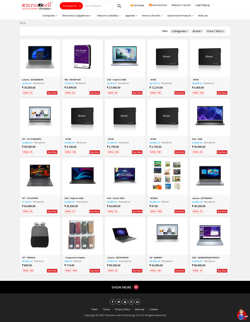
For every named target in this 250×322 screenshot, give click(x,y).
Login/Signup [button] (202, 5)
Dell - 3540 (197, 139)
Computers (49, 15)
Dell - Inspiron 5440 (116, 79)
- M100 (153, 79)
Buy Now (52, 92)
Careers (153, 309)
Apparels (131, 15)
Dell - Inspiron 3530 (74, 198)
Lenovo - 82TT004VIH (202, 198)
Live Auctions (158, 5)
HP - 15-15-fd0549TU (32, 139)
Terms (106, 309)
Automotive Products (180, 15)
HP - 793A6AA (28, 257)
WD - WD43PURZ (73, 79)
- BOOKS (154, 198)
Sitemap (139, 309)
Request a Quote (181, 5)
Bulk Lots (203, 15)
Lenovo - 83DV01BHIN (118, 257)
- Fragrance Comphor (75, 257)
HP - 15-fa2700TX (30, 198)
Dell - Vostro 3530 (115, 198)
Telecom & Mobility (108, 15)
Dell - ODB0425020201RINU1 (206, 257)
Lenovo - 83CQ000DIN (32, 79)
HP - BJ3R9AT (156, 257)
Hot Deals (137, 6)
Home (23, 23)
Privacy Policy (122, 309)
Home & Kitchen (152, 15)
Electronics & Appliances (77, 15)
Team (94, 309)
